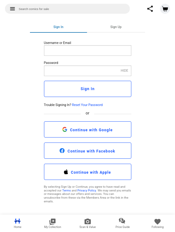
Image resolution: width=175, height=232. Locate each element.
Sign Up (116, 27)
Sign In (58, 27)
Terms (66, 190)
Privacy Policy (86, 190)
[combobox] (67, 9)
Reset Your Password (87, 105)
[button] (150, 8)
